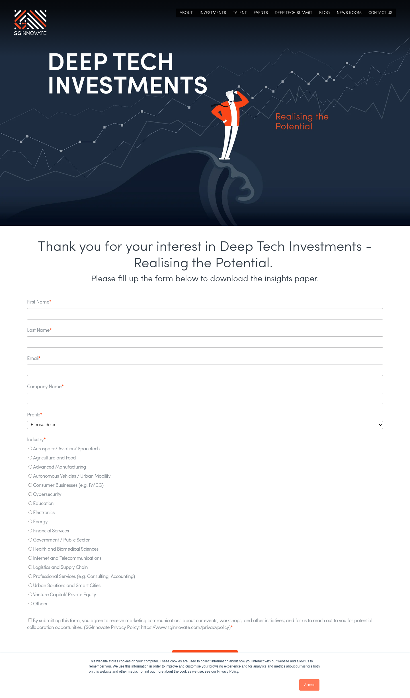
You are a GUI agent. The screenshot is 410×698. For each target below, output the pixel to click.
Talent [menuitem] (240, 14)
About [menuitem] (186, 14)
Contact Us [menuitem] (380, 14)
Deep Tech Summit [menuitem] (293, 14)
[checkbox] (205, 528)
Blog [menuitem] (324, 14)
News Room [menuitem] (349, 14)
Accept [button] (309, 685)
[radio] (205, 450)
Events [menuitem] (261, 14)
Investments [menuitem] (213, 14)
